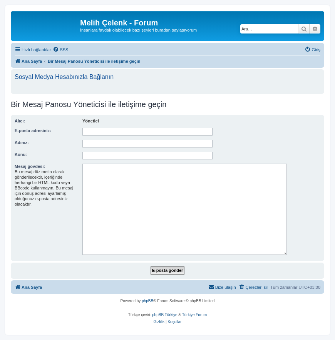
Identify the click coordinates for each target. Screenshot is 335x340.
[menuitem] (60, 49)
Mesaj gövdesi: (30, 166)
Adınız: (22, 142)
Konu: (21, 154)
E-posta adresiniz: (33, 130)
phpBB (147, 301)
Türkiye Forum (194, 315)
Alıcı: (20, 121)
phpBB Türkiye (164, 315)
